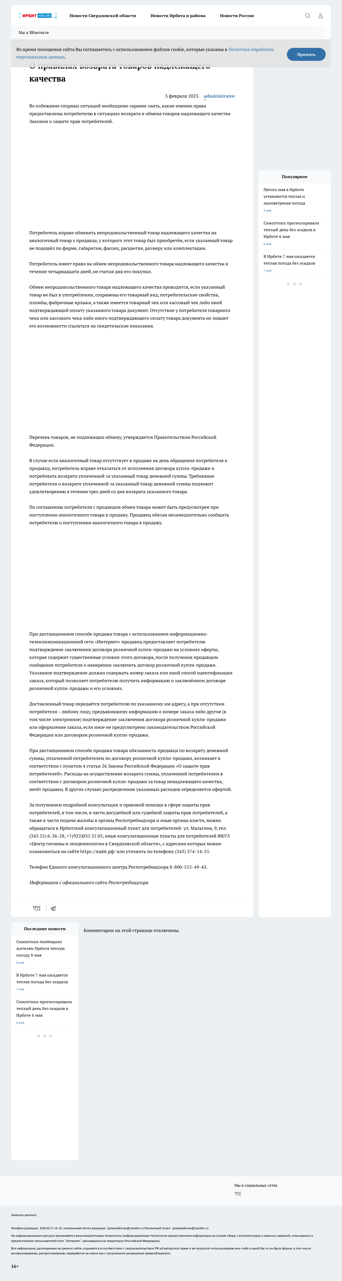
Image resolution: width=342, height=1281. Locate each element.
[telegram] (55, 908)
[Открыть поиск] (307, 15)
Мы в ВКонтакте (34, 32)
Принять (306, 54)
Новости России (237, 15)
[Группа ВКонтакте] (237, 1194)
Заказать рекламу (24, 1215)
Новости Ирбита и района (178, 15)
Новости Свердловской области (103, 15)
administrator (219, 96)
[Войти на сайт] (320, 15)
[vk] (37, 908)
